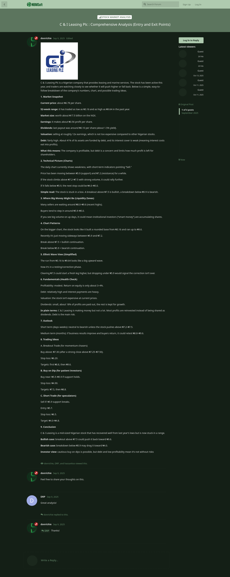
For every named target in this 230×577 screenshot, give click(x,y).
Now (182, 159)
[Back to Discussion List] (4, 4)
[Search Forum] (160, 4)
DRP (47, 530)
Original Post (186, 104)
